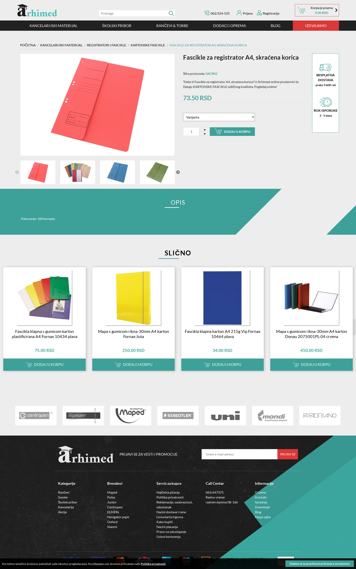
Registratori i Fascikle (106, 45)
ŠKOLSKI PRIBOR (116, 25)
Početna (28, 45)
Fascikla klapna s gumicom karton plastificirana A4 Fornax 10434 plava (44, 334)
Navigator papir (118, 517)
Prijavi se (288, 454)
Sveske (63, 497)
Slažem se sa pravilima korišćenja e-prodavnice (320, 563)
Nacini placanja (167, 526)
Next (178, 172)
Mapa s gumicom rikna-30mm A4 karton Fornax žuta (133, 334)
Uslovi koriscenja (168, 536)
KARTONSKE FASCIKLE (148, 45)
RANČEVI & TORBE (172, 25)
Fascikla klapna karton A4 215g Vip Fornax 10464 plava (222, 334)
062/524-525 (220, 13)
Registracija (268, 12)
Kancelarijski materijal (53, 25)
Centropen (115, 507)
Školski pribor (67, 502)
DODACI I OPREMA (229, 25)
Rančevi (63, 492)
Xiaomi (112, 526)
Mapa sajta (262, 517)
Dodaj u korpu (232, 131)
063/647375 (215, 492)
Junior (111, 502)
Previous (17, 172)
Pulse (111, 497)
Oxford (112, 521)
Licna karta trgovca (169, 517)
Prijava (245, 12)
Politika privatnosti (170, 497)
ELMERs (113, 512)
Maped (112, 492)
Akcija (62, 512)
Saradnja (261, 502)
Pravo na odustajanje (171, 531)
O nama (260, 492)
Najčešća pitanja (168, 492)
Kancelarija (66, 507)
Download (262, 507)
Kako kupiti (164, 521)
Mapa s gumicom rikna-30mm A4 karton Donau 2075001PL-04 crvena (311, 334)
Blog (275, 25)
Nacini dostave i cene (171, 512)
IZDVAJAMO (315, 25)
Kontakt (261, 497)
